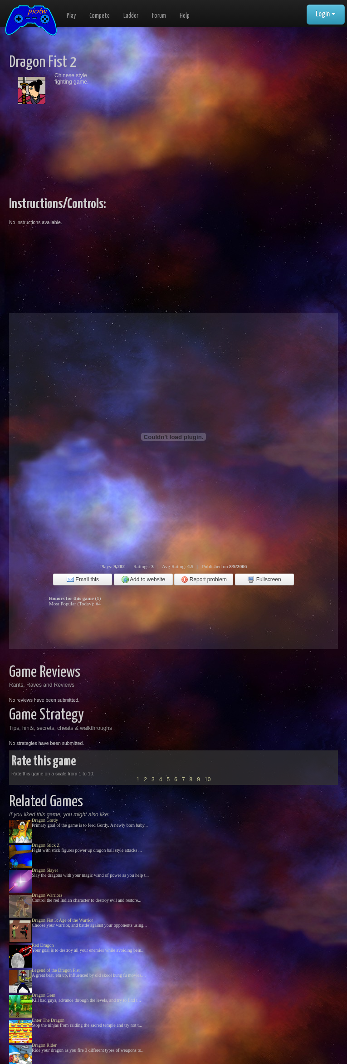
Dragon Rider (44, 1045)
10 (207, 779)
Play (71, 16)
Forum (159, 16)
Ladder (130, 16)
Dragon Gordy (45, 820)
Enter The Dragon (48, 1020)
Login (326, 14)
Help (185, 16)
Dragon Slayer (45, 870)
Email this (83, 579)
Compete (99, 16)
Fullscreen (264, 579)
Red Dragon (43, 945)
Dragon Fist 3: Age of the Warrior (62, 920)
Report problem (204, 579)
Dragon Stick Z (46, 845)
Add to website (144, 579)
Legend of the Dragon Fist (56, 970)
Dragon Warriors (47, 895)
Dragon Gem (43, 995)
